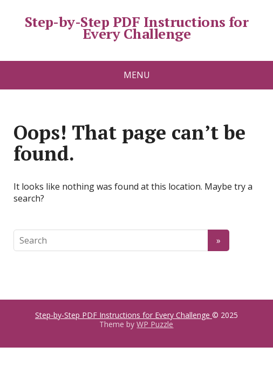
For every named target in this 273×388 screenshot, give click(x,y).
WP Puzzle (154, 324)
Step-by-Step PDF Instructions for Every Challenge (137, 27)
